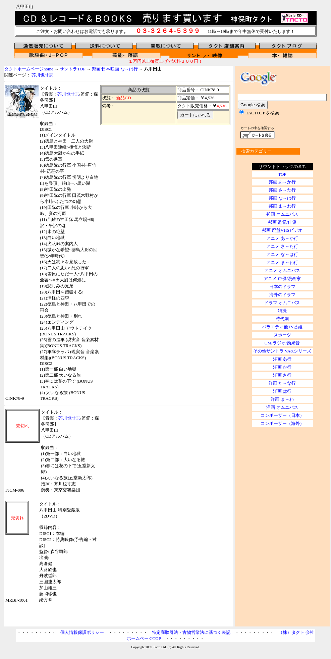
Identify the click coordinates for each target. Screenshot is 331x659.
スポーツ (282, 334)
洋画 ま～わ (282, 399)
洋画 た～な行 (282, 383)
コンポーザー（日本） (282, 415)
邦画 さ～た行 (282, 190)
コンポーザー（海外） (282, 423)
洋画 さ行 (282, 375)
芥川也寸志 (42, 74)
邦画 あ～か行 (282, 181)
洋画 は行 (282, 391)
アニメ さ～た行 (282, 246)
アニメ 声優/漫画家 (282, 278)
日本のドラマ (282, 286)
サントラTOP (72, 68)
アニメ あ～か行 (282, 238)
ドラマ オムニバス (282, 302)
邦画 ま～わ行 (282, 206)
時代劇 (282, 318)
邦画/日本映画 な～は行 (115, 68)
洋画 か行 (282, 367)
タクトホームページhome (28, 68)
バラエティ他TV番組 (282, 326)
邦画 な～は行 (282, 198)
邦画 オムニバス (282, 214)
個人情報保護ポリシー (82, 632)
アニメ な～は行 (282, 254)
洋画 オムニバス (282, 407)
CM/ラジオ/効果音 (282, 342)
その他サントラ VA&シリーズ (282, 350)
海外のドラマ (282, 294)
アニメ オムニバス (282, 270)
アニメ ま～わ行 (282, 262)
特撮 (282, 310)
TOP (282, 174)
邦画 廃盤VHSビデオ (282, 230)
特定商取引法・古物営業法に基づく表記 (191, 632)
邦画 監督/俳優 (282, 222)
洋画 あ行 (282, 359)
